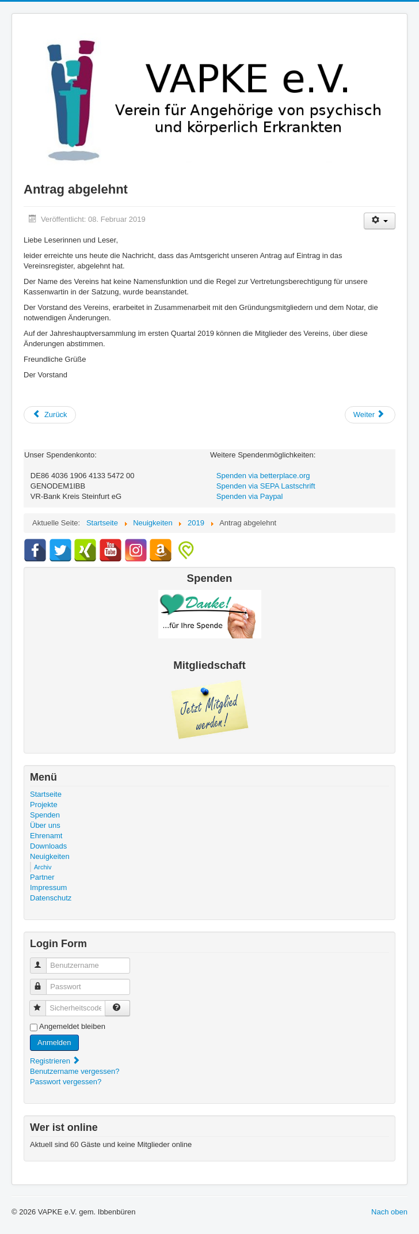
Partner (42, 877)
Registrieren (55, 1061)
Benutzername (43, 960)
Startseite (46, 794)
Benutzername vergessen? (74, 1071)
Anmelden (54, 1042)
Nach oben (389, 1211)
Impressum (48, 887)
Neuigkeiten (50, 856)
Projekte (44, 804)
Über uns (45, 825)
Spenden (45, 815)
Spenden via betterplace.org (263, 475)
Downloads (48, 846)
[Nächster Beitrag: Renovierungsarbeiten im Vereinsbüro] (370, 414)
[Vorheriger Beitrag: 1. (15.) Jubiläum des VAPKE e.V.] (50, 414)
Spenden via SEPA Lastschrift (265, 486)
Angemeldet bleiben (72, 1026)
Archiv (43, 867)
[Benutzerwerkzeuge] (379, 221)
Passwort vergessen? (65, 1081)
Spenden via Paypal (249, 496)
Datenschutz (50, 898)
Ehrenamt (46, 835)
